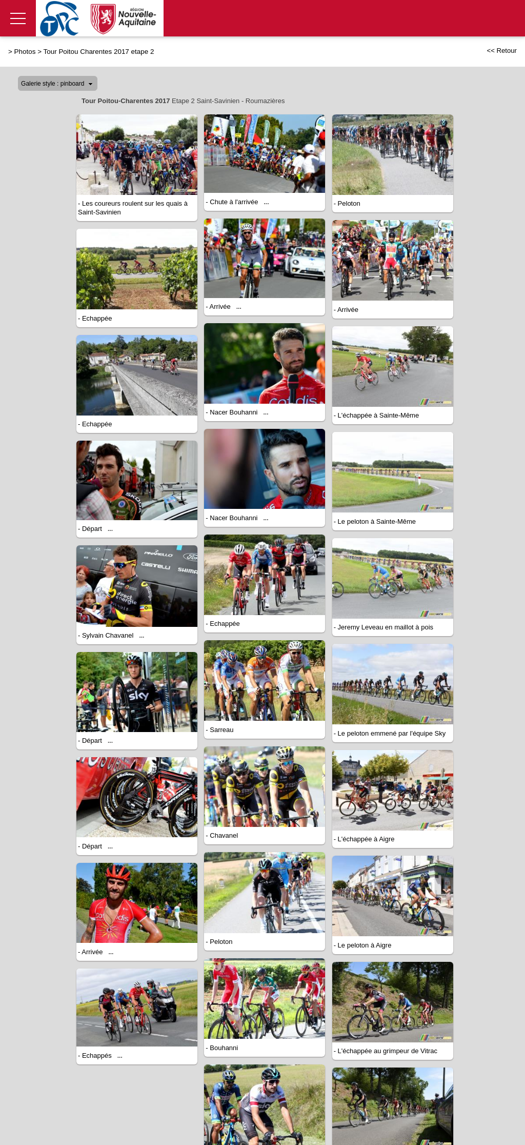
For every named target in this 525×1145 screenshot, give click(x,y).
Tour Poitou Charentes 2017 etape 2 (99, 51)
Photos (25, 51)
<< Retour (502, 50)
